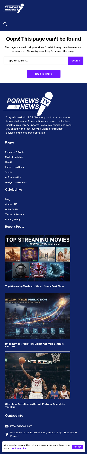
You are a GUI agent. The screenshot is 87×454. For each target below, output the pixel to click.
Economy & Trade (14, 152)
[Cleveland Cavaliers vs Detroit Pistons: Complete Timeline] (37, 376)
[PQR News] (13, 8)
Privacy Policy (12, 219)
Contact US (11, 204)
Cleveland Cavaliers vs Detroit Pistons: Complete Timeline (35, 406)
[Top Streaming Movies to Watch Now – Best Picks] (37, 258)
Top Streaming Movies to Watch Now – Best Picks (34, 286)
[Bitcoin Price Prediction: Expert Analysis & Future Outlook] (37, 316)
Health (8, 162)
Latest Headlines (14, 167)
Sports (8, 172)
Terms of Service (14, 214)
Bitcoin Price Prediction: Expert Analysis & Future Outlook (34, 345)
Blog (7, 199)
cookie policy (19, 448)
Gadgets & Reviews (16, 182)
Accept (77, 446)
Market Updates (14, 157)
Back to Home (43, 73)
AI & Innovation (13, 177)
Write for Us (11, 209)
